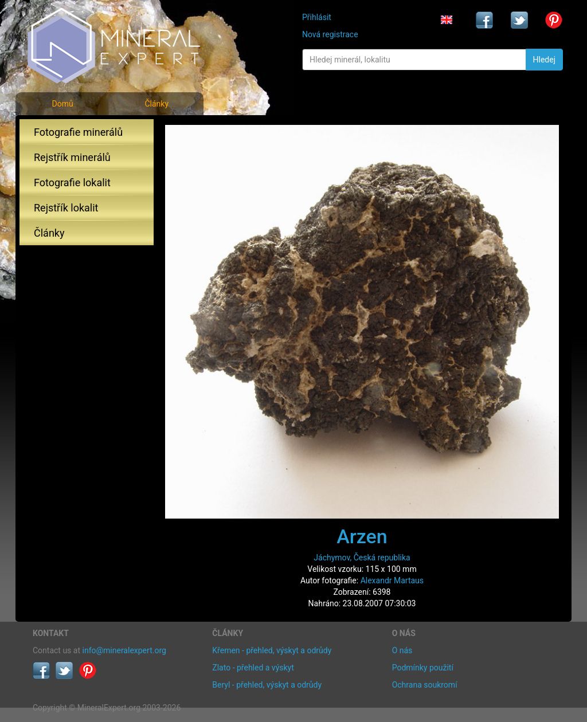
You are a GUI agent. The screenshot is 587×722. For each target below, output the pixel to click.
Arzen (362, 536)
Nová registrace (330, 34)
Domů (62, 103)
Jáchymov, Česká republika (362, 557)
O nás (402, 650)
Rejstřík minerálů (72, 157)
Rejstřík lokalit (66, 208)
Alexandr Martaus (392, 580)
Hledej (544, 59)
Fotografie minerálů (78, 132)
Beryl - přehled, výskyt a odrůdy (267, 684)
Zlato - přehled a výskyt (253, 667)
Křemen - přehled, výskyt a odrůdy (271, 650)
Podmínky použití (422, 667)
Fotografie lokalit (72, 182)
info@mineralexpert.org (124, 650)
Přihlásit (316, 17)
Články (156, 103)
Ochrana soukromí (424, 684)
